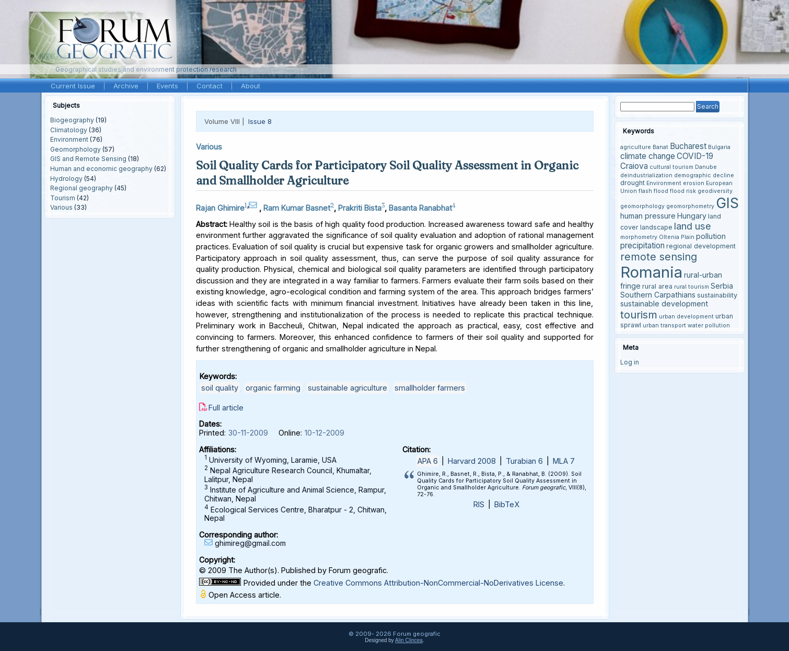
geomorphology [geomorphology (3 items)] (642, 206)
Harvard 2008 (472, 460)
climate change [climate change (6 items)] (647, 156)
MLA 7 (564, 460)
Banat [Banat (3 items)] (660, 147)
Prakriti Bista (359, 207)
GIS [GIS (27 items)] (727, 203)
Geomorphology (75, 149)
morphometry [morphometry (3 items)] (638, 237)
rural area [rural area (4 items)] (657, 286)
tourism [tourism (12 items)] (638, 314)
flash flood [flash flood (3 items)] (653, 191)
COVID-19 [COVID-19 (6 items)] (695, 156)
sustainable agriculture (347, 387)
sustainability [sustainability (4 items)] (717, 295)
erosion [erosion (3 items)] (693, 183)
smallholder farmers (429, 387)
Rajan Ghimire (220, 207)
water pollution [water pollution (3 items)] (709, 325)
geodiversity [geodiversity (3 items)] (715, 191)
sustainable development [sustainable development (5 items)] (664, 303)
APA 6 (427, 460)
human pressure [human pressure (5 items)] (648, 215)
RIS (478, 504)
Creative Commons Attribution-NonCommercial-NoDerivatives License (438, 582)
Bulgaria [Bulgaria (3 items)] (719, 147)
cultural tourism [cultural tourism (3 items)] (671, 167)
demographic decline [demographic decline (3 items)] (704, 175)
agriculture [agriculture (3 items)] (635, 147)
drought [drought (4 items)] (632, 183)
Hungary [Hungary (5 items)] (691, 215)
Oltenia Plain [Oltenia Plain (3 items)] (676, 237)
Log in (629, 362)
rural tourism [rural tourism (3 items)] (691, 286)
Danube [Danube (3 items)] (706, 167)
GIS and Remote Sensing (88, 159)
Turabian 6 (524, 460)
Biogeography (72, 120)
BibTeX (506, 504)
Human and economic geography (101, 169)
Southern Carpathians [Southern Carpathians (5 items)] (657, 294)
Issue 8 (260, 121)
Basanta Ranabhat (420, 207)
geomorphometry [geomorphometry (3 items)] (690, 206)
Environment (69, 139)
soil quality (219, 387)
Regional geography (81, 188)
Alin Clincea (409, 640)
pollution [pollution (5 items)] (711, 236)
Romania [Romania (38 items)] (651, 272)
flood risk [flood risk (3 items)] (683, 191)
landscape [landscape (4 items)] (656, 227)
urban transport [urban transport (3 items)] (664, 325)
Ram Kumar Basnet (296, 207)
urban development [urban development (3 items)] (686, 316)
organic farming (273, 387)
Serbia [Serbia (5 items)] (722, 285)
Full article (225, 407)
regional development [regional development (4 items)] (701, 246)
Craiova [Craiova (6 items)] (634, 166)
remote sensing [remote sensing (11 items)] (658, 256)
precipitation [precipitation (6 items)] (642, 245)
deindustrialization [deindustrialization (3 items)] (646, 175)
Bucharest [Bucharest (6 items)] (688, 146)
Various (61, 207)
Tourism (62, 198)
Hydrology (66, 178)
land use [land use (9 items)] (692, 226)
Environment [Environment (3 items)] (663, 183)
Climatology (68, 130)
